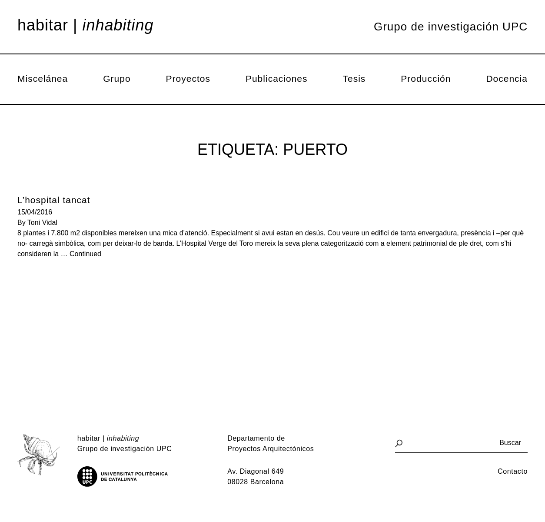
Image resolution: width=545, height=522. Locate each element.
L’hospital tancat (53, 200)
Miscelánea (42, 79)
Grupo (116, 79)
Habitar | (85, 25)
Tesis (354, 79)
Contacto (513, 471)
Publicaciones (277, 79)
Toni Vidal (42, 222)
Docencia (507, 79)
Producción (426, 79)
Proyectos (188, 79)
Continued (85, 254)
